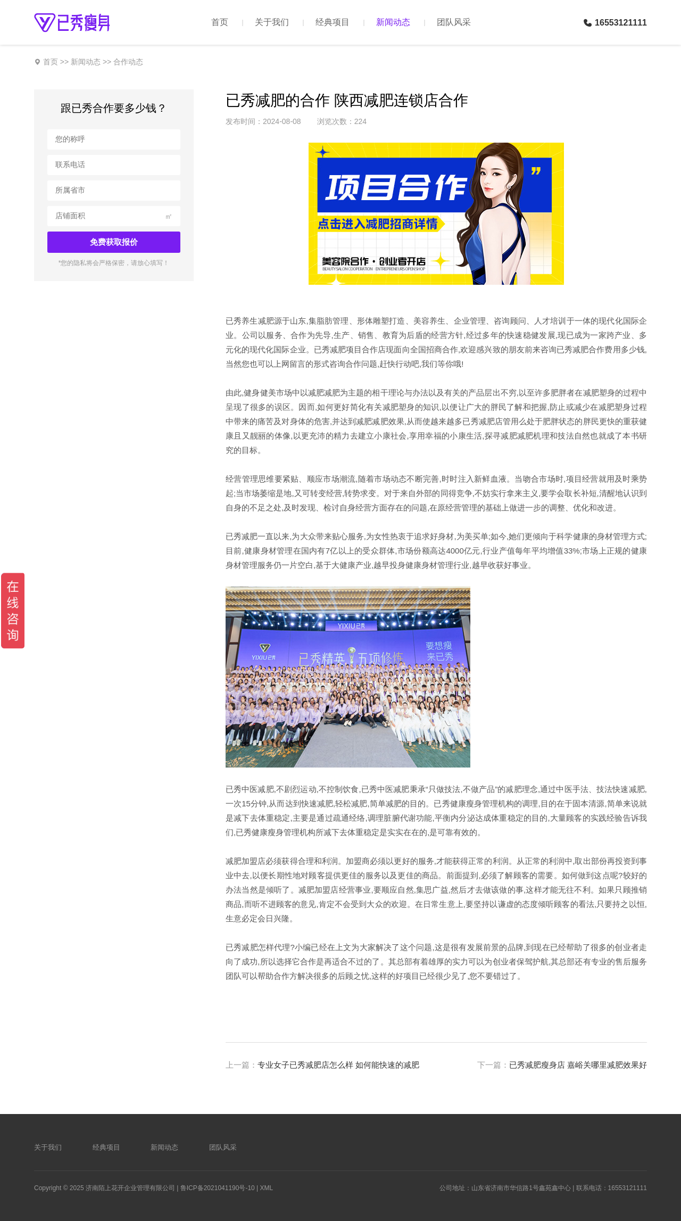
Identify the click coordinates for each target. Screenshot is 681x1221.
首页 (219, 22)
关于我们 (272, 22)
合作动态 (128, 61)
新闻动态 (393, 22)
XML (266, 1188)
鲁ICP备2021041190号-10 (217, 1188)
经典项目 (332, 22)
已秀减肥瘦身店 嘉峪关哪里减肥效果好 (578, 1064)
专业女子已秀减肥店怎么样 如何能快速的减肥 (338, 1064)
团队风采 (454, 22)
